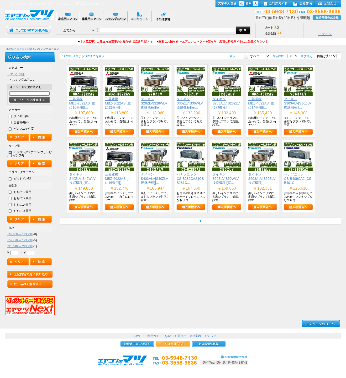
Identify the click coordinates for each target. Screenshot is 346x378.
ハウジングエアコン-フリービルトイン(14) (29, 154)
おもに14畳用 (22, 204)
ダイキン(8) (21, 116)
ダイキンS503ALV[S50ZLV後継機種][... (262, 178)
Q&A (168, 335)
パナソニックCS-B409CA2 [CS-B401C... (298, 178)
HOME (10, 48)
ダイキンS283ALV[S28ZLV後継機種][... (226, 103)
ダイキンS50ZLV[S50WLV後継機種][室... (225, 178)
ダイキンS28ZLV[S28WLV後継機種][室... (154, 103)
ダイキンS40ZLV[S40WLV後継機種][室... (82, 178)
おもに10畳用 (22, 192)
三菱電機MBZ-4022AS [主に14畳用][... (261, 103)
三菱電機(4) (21, 122)
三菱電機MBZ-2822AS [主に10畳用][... (82, 103)
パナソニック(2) (24, 128)
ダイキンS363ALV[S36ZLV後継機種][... (297, 103)
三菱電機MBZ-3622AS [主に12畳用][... (118, 103)
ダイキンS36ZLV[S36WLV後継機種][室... (190, 103)
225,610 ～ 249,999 (19, 246)
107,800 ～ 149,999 (19, 234)
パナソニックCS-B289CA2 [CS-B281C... (191, 178)
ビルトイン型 (22, 178)
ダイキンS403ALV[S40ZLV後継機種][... (154, 178)
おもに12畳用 (22, 198)
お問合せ (180, 335)
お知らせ (210, 335)
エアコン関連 (24, 48)
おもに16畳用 (22, 211)
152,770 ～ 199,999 (19, 240)
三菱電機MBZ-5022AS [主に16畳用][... (118, 178)
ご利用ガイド (153, 335)
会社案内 (195, 335)
